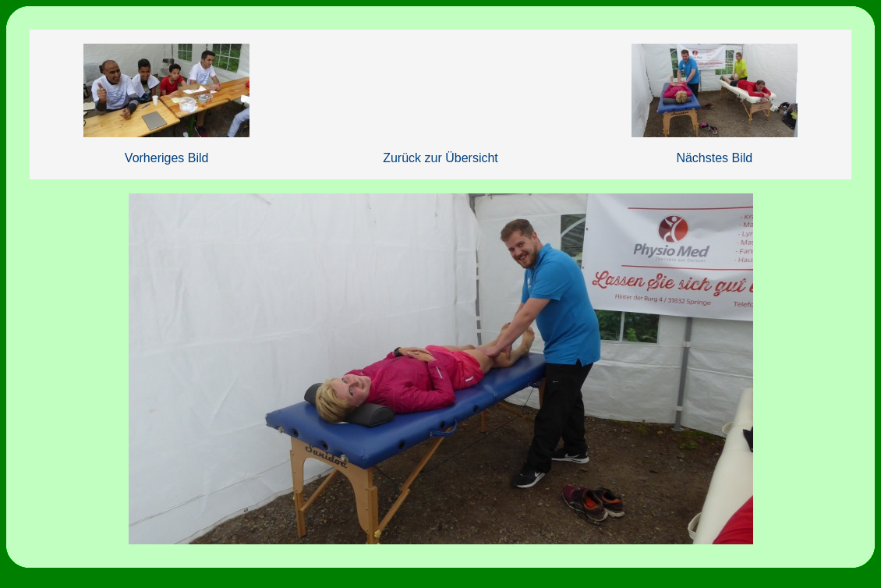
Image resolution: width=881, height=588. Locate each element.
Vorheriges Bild (167, 158)
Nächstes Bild (714, 158)
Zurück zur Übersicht (440, 158)
